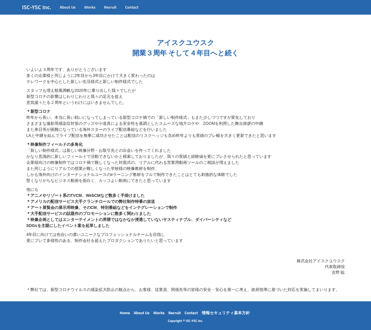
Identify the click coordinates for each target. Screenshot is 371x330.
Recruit (110, 13)
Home (125, 313)
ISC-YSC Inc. (36, 12)
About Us (67, 13)
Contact (131, 13)
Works (89, 13)
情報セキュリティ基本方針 (226, 313)
